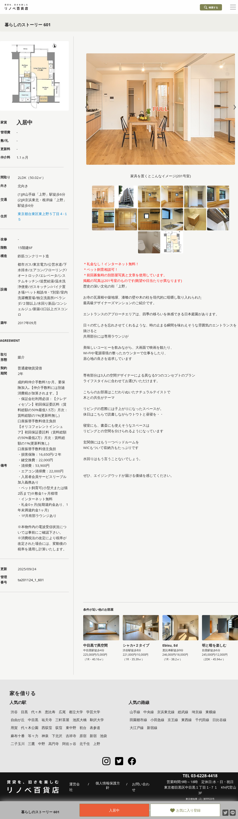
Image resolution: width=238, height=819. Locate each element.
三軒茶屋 (62, 719)
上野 (96, 743)
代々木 (36, 711)
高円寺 (53, 743)
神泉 (45, 735)
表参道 (95, 727)
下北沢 (57, 735)
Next (234, 107)
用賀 (14, 727)
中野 (41, 743)
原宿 (82, 735)
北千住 (84, 743)
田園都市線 (138, 719)
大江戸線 (137, 727)
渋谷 (14, 711)
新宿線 (152, 727)
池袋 (103, 735)
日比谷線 (219, 719)
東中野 (71, 727)
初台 (82, 727)
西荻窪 (47, 727)
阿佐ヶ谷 (69, 743)
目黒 (24, 711)
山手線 (135, 711)
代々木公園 (29, 727)
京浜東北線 (166, 711)
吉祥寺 (71, 735)
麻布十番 (18, 735)
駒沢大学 (97, 719)
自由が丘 (18, 719)
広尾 (62, 711)
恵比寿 (50, 711)
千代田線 (202, 719)
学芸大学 (93, 711)
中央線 (148, 711)
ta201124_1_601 (31, 579)
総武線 (183, 711)
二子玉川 (18, 743)
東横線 (210, 711)
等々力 (33, 735)
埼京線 (197, 711)
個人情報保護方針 (108, 785)
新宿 (93, 735)
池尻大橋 (80, 719)
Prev (87, 107)
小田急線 (157, 719)
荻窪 (58, 727)
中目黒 (33, 719)
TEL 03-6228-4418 (200, 775)
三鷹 (31, 743)
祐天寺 (47, 719)
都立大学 (76, 711)
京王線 (173, 719)
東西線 (186, 719)
